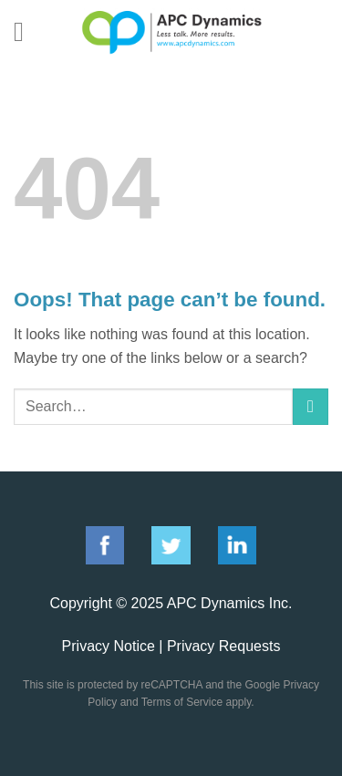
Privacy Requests (224, 646)
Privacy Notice (108, 646)
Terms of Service (182, 702)
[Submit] (310, 406)
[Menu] (27, 31)
